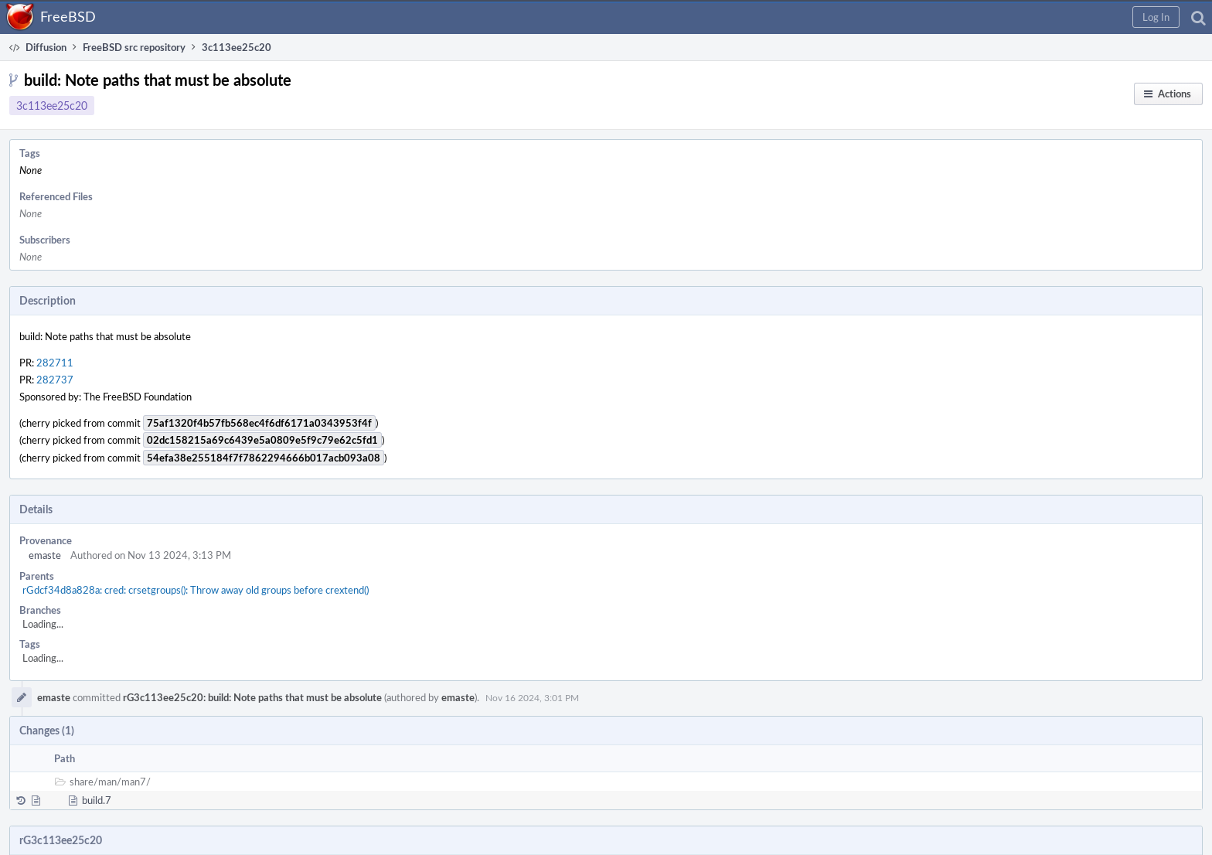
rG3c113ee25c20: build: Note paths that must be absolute (252, 697)
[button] (1156, 17)
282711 (54, 363)
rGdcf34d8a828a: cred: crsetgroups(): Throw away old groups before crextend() (195, 590)
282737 (54, 380)
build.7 (96, 800)
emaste (45, 555)
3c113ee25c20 (51, 105)
